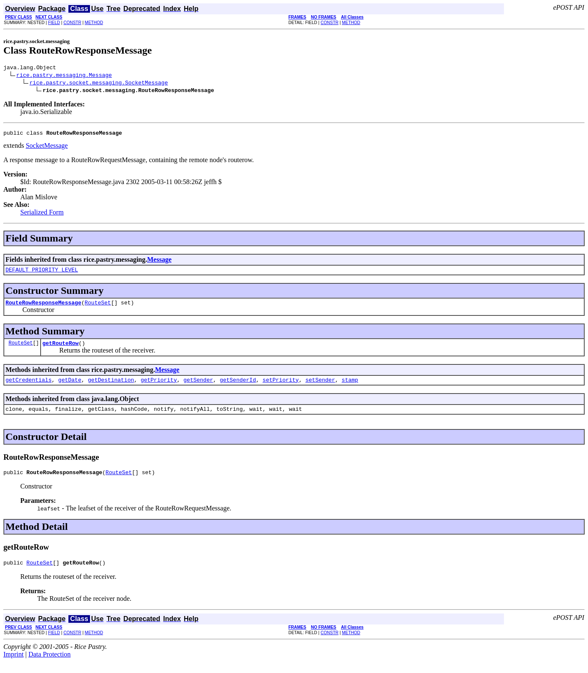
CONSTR (72, 22)
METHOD (94, 22)
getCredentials (28, 387)
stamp (350, 387)
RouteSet (97, 307)
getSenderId (238, 387)
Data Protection (49, 665)
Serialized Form (42, 214)
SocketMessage (47, 148)
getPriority (159, 387)
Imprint (13, 665)
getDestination (111, 387)
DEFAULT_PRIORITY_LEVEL (41, 273)
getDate (70, 387)
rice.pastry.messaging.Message (64, 76)
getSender (198, 387)
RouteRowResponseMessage (43, 307)
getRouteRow (60, 349)
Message (159, 262)
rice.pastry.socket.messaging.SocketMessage (99, 83)
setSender (320, 387)
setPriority (281, 387)
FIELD (54, 22)
